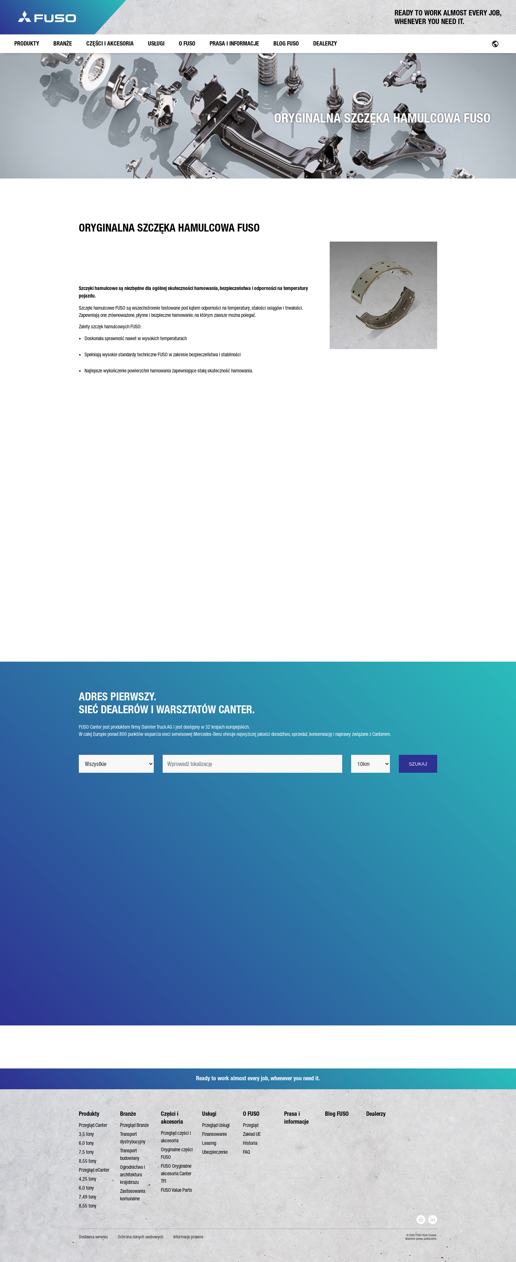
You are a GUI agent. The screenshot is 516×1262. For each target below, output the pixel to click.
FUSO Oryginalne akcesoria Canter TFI (176, 1173)
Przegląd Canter (93, 1125)
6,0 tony (86, 1143)
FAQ (246, 1152)
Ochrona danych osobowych (140, 1236)
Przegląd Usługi (216, 1125)
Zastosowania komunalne (132, 1194)
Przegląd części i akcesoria (176, 1136)
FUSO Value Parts (176, 1190)
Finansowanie (214, 1134)
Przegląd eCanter (94, 1170)
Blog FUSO (337, 1113)
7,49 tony (87, 1197)
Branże (128, 1113)
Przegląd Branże (134, 1125)
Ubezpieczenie (215, 1152)
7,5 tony (86, 1152)
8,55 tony (87, 1161)
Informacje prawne (188, 1236)
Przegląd (250, 1125)
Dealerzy (376, 1113)
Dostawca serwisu (93, 1236)
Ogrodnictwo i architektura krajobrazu (132, 1174)
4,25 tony (87, 1179)
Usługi (209, 1113)
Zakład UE (252, 1134)
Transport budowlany (129, 1154)
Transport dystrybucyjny (132, 1137)
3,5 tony (86, 1134)
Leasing (209, 1143)
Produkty (89, 1113)
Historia (250, 1143)
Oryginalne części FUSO (177, 1153)
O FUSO (251, 1113)
